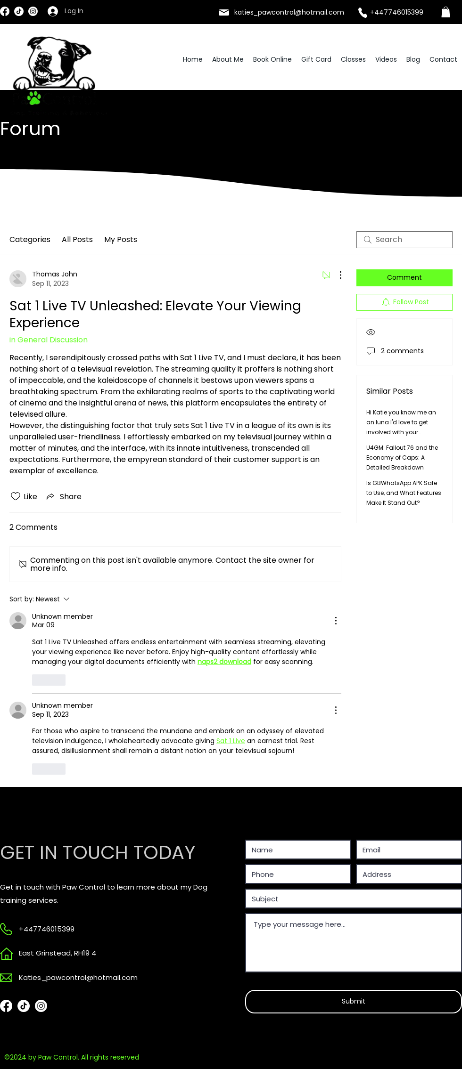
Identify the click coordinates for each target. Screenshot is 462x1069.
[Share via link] (63, 496)
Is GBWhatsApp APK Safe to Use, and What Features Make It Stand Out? (403, 493)
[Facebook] (4, 11)
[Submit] (353, 1001)
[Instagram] (33, 11)
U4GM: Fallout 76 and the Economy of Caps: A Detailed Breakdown (402, 457)
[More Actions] (335, 275)
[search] (404, 239)
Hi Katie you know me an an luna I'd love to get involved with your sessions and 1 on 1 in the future (402, 432)
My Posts (120, 239)
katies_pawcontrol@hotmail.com (289, 12)
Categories (29, 239)
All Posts (77, 239)
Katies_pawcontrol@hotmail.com (78, 977)
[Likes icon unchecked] (15, 496)
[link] (445, 12)
